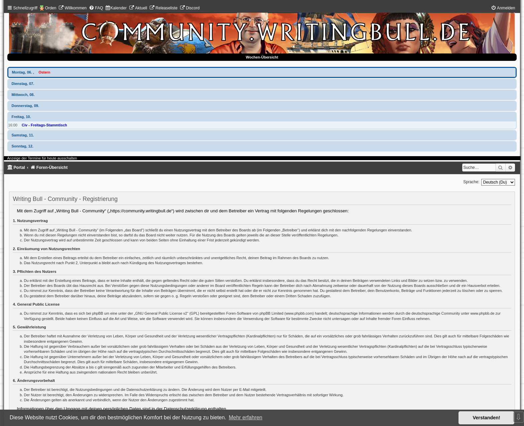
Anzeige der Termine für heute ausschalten (42, 158)
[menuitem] (72, 8)
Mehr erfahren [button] (245, 417)
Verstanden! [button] (486, 417)
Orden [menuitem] (50, 8)
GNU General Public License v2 (161, 313)
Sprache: (471, 182)
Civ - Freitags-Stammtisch (44, 125)
